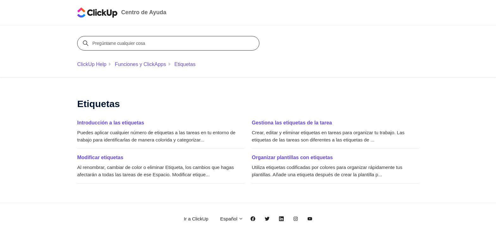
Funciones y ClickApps (140, 64)
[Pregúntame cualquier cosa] (169, 43)
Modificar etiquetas (100, 157)
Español (231, 218)
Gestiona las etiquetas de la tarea (292, 122)
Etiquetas (184, 64)
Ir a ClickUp (196, 218)
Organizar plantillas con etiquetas (292, 157)
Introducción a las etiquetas (110, 122)
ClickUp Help (91, 64)
